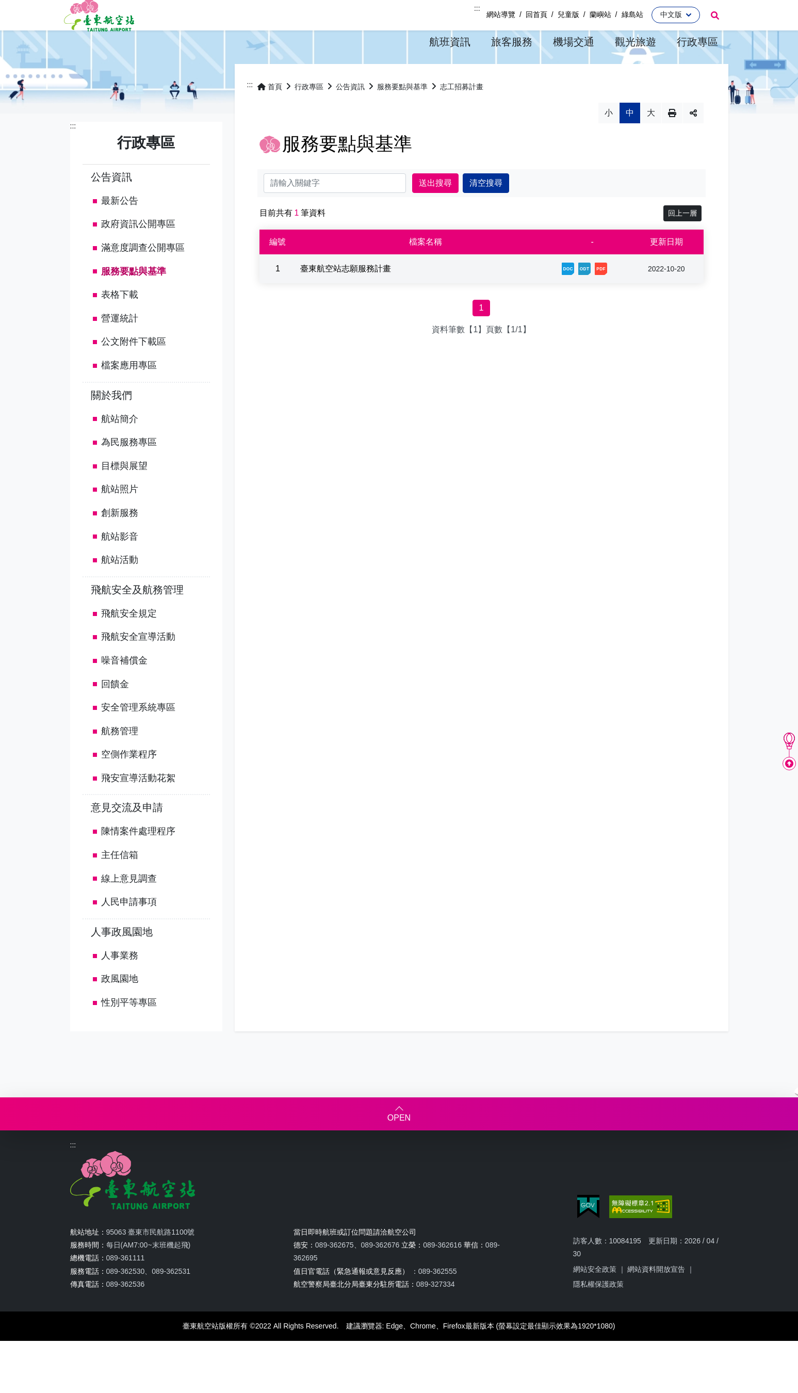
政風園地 (119, 1007)
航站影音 (119, 564)
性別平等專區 (129, 1031)
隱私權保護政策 (598, 1312)
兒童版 (568, 14)
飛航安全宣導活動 (138, 665)
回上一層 (682, 241)
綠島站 (632, 14)
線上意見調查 (129, 907)
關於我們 (111, 423)
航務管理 (119, 759)
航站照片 (119, 517)
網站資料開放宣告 (656, 1297)
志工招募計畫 (461, 115)
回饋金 (115, 712)
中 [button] (630, 141)
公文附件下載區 (133, 370)
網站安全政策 (594, 1297)
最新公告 (119, 229)
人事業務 (119, 984)
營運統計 (119, 347)
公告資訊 (111, 205)
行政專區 (309, 115)
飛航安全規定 (129, 642)
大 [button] (651, 141)
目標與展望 (124, 494)
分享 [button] (693, 141)
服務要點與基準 (133, 300)
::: (477, 8)
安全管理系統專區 (138, 736)
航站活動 (119, 588)
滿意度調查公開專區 (143, 276)
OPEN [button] (399, 1146)
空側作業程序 (129, 783)
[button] (450, 42)
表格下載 (119, 323)
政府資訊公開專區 (138, 252)
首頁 (269, 115)
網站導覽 (500, 14)
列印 (672, 141)
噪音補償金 (124, 689)
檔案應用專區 (129, 393)
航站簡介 (119, 447)
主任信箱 (119, 883)
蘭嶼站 (600, 14)
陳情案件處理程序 (138, 859)
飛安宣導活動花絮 (138, 806)
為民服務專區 (129, 470)
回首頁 (536, 14)
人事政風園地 (122, 960)
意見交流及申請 (127, 835)
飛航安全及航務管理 (137, 618)
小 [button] (609, 141)
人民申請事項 (129, 930)
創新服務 (119, 541)
